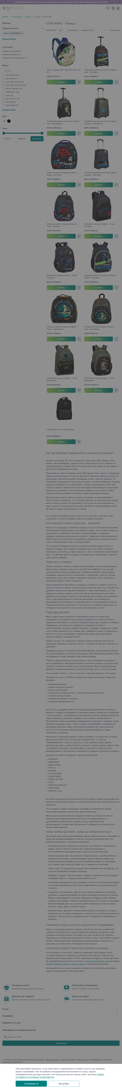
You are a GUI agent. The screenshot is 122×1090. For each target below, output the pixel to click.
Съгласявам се (31, 1083)
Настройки (64, 1083)
